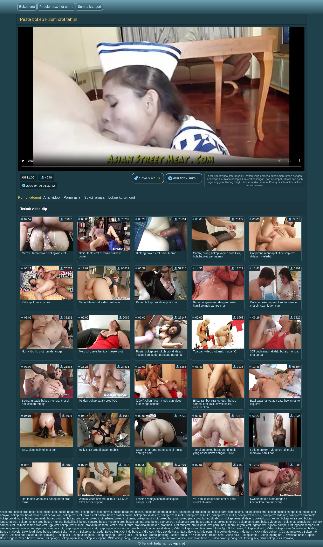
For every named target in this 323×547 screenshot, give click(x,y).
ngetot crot (259, 525)
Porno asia (72, 197)
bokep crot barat (21, 515)
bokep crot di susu (249, 515)
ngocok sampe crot (306, 525)
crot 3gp (47, 525)
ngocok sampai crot (280, 525)
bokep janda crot (190, 518)
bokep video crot (271, 521)
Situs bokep (267, 538)
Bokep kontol (249, 535)
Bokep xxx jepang (95, 538)
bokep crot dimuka (11, 518)
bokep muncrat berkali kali (61, 521)
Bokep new (216, 535)
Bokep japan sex (71, 538)
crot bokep (61, 525)
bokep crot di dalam (119, 515)
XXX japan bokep (290, 531)
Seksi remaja (94, 197)
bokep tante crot (249, 521)
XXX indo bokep (129, 531)
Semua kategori (89, 6)
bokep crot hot (56, 518)
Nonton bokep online (172, 538)
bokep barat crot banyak (96, 511)
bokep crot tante (77, 518)
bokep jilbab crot (212, 518)
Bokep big (111, 531)
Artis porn (206, 531)
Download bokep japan (299, 535)
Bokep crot (27, 6)
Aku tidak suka (182, 178)
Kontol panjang (159, 535)
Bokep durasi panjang (40, 535)
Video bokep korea (186, 528)
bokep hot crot (168, 518)
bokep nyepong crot (112, 521)
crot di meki (76, 525)
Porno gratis (124, 535)
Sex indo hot (17, 535)
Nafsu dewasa (189, 531)
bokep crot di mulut (224, 515)
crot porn (213, 525)
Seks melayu (69, 531)
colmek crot (304, 521)
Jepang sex (250, 538)
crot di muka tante (97, 525)
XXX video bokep (265, 531)
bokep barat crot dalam (128, 511)
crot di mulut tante (121, 525)
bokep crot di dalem (146, 515)
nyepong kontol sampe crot (17, 528)
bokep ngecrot (88, 521)
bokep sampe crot (162, 521)
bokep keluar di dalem (239, 518)
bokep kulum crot (121, 197)
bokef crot (35, 511)
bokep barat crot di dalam (161, 511)
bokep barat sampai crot (227, 511)
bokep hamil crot (147, 518)
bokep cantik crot (256, 511)
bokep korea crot (291, 518)
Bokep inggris (9, 538)
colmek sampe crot (28, 525)
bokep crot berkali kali (47, 515)
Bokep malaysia (10, 531)
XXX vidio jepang (119, 538)
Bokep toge (51, 538)
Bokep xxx (63, 535)
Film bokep (206, 528)
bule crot (289, 521)
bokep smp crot (227, 521)
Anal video (51, 197)
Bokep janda (179, 535)
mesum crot (227, 525)
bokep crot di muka (198, 515)
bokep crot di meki (172, 515)
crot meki (167, 525)
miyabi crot (244, 525)
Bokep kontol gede (91, 531)
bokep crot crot (72, 515)
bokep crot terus (125, 518)
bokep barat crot (69, 511)
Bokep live (140, 535)
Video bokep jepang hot (227, 538)
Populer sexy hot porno (56, 6)
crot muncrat (182, 525)
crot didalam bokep (147, 525)
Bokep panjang (105, 535)
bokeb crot (20, 511)
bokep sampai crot (138, 521)
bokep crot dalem (94, 515)
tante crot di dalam (160, 528)
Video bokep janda (31, 538)
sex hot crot (139, 528)
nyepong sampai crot (49, 528)
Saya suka (145, 178)
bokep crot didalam (275, 515)
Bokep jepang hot (271, 535)
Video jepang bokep (145, 538)
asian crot (6, 511)
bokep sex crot (185, 521)
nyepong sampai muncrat (81, 528)
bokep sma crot (206, 521)
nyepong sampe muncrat (114, 528)
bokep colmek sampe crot (284, 511)
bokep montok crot (31, 521)
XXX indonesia (197, 535)
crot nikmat (199, 525)
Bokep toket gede (82, 535)
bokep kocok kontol (267, 518)
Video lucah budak (304, 528)
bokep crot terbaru (101, 518)
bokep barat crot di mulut (195, 511)
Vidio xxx (147, 531)
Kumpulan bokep (198, 538)
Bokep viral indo (255, 528)
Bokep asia (232, 535)
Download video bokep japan (40, 531)
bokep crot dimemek (302, 515)
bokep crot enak (35, 518)
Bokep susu (235, 528)
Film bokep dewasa (225, 531)
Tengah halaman (155, 543)
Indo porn (246, 531)
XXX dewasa (284, 538)
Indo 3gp (220, 528)
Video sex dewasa (166, 531)
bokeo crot (50, 511)
